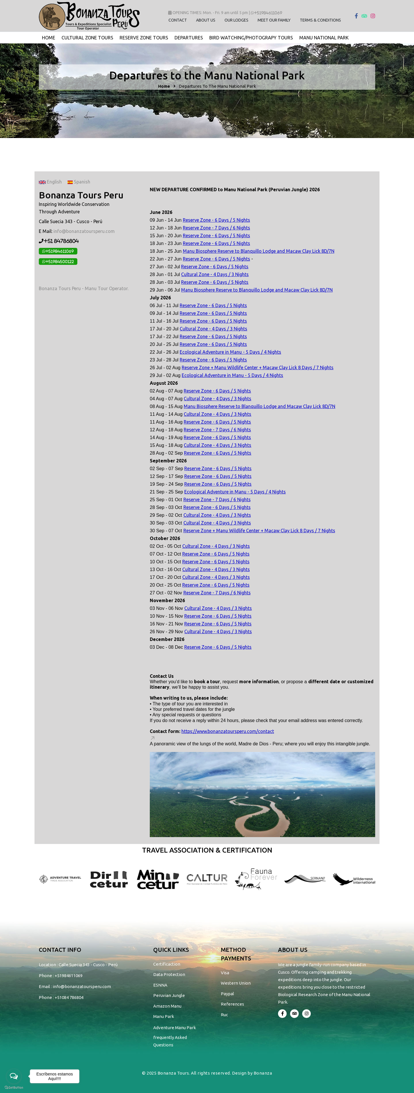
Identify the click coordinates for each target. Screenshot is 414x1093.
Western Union (236, 983)
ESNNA (160, 985)
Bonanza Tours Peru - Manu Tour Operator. (84, 288)
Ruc (224, 1014)
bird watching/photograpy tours (251, 37)
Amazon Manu (167, 1006)
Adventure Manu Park (174, 1027)
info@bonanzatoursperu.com (84, 231)
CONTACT (177, 20)
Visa (225, 972)
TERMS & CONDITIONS (320, 20)
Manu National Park (324, 37)
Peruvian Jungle (169, 995)
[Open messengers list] (14, 1076)
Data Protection (169, 974)
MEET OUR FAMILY (274, 20)
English (50, 181)
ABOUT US (205, 20)
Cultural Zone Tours (87, 37)
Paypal (227, 993)
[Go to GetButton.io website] (14, 1087)
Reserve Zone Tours (144, 37)
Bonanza (263, 1073)
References (232, 1004)
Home (48, 37)
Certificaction (166, 964)
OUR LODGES (236, 20)
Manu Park (163, 1016)
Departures (189, 37)
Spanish (79, 181)
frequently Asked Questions (170, 1041)
